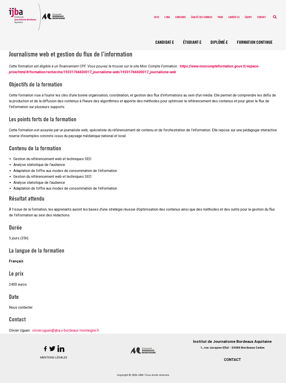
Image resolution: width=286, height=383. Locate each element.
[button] (275, 17)
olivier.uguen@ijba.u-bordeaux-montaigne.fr (65, 330)
